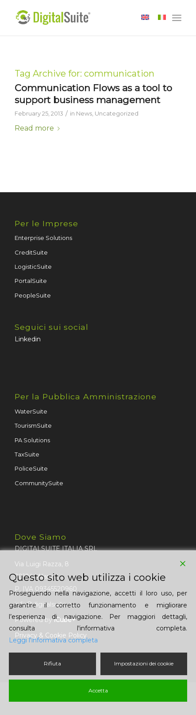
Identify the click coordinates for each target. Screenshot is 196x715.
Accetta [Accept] (98, 690)
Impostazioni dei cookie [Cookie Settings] (143, 663)
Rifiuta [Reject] (52, 663)
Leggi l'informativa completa (53, 640)
